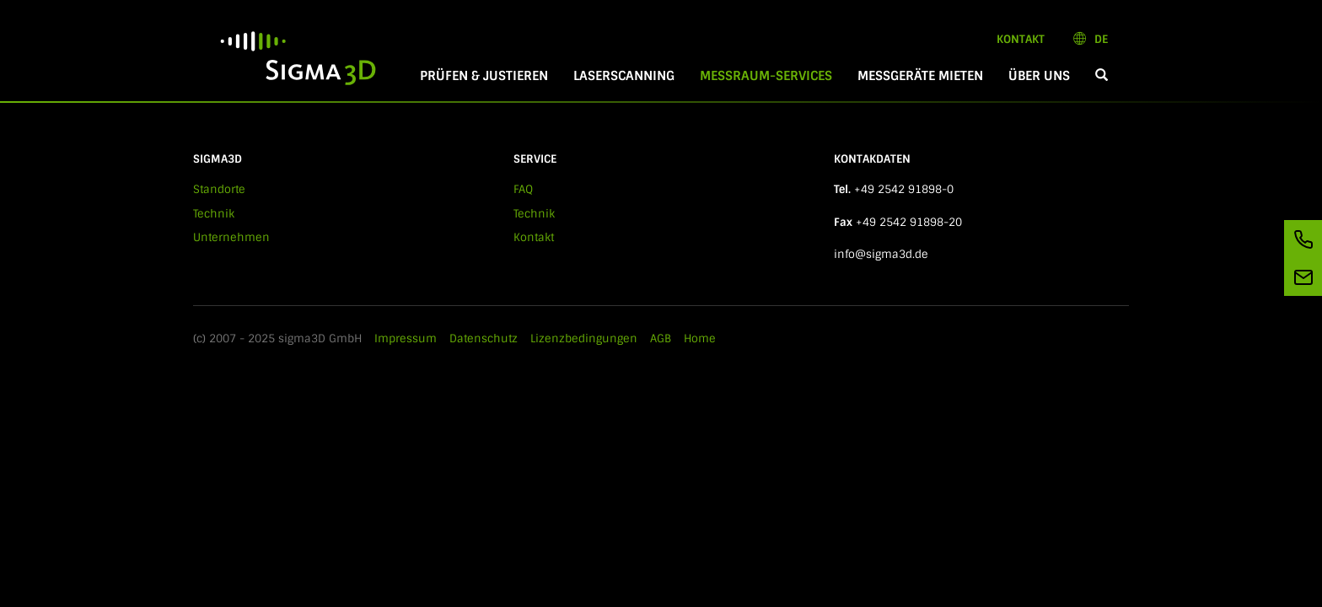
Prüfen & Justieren (484, 75)
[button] (1101, 76)
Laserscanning (623, 75)
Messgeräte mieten (920, 75)
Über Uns (1039, 75)
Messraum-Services (772, 75)
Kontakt (1021, 39)
